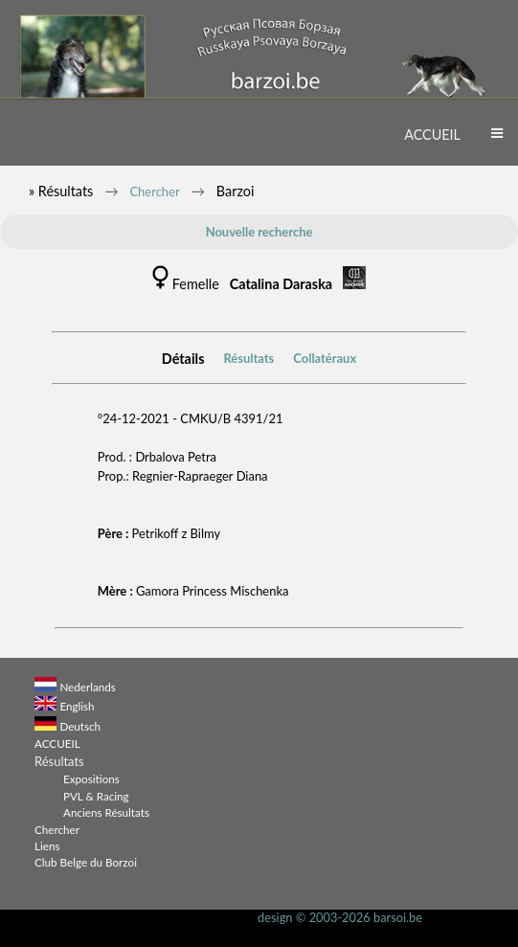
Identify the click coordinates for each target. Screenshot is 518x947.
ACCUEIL (432, 134)
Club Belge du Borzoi (85, 861)
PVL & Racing (96, 795)
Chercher (154, 191)
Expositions (91, 778)
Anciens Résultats (106, 812)
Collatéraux (324, 358)
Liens (47, 845)
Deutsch (80, 726)
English (76, 705)
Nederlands (87, 686)
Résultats (248, 358)
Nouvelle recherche (259, 231)
